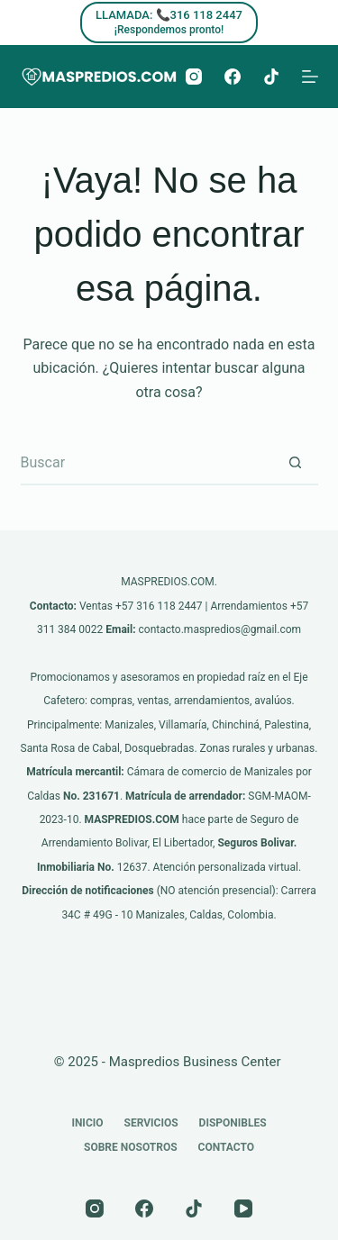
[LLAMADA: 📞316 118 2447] (169, 22)
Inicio (87, 1123)
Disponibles (233, 1123)
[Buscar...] (147, 462)
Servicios (151, 1123)
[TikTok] (271, 76)
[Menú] (310, 76)
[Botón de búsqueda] (295, 462)
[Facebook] (232, 76)
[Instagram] (194, 76)
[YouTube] (243, 1208)
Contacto (226, 1147)
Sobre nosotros (131, 1147)
